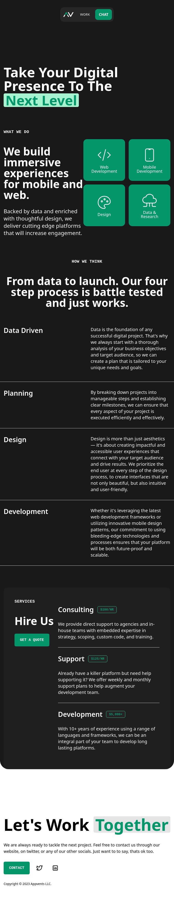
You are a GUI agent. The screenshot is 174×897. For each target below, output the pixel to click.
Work (85, 14)
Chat (103, 14)
